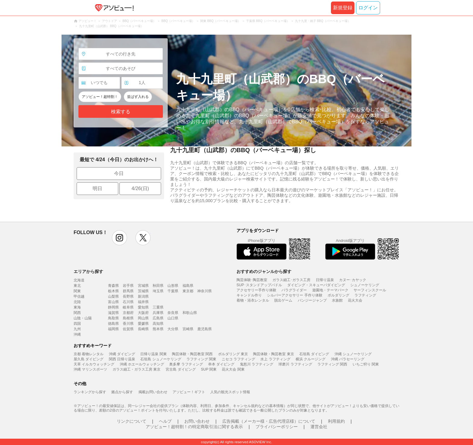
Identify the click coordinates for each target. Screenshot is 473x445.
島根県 (128, 318)
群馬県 (128, 291)
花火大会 (355, 300)
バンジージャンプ (312, 300)
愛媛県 (143, 323)
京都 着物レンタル (88, 354)
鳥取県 (113, 318)
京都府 (128, 313)
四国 (77, 323)
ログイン (368, 7)
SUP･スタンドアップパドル (259, 285)
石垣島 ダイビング (314, 354)
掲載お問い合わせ (152, 392)
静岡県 (113, 307)
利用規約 (336, 421)
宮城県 (143, 286)
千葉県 (172, 291)
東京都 (188, 291)
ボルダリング (338, 295)
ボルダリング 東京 (233, 354)
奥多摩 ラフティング (186, 364)
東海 (77, 307)
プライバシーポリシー (277, 426)
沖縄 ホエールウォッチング (142, 364)
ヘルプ (165, 421)
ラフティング (365, 295)
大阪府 (143, 313)
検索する (120, 111)
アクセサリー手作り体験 (256, 290)
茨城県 (143, 291)
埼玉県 (158, 291)
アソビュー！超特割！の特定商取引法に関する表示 (194, 426)
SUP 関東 (209, 369)
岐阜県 (128, 307)
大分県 (172, 329)
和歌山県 (190, 313)
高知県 (158, 323)
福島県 (188, 286)
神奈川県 (204, 291)
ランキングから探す (90, 392)
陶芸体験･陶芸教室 (252, 280)
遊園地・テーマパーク (330, 290)
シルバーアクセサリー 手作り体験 (294, 295)
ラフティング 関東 (201, 359)
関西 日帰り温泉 (122, 359)
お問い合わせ (197, 421)
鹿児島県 (204, 329)
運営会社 (318, 426)
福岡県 (113, 329)
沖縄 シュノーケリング (353, 354)
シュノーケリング (364, 285)
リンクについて (131, 421)
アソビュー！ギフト (189, 392)
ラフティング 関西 (332, 364)
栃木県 (113, 291)
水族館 (337, 300)
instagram (119, 237)
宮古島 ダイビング (180, 369)
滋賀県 (113, 313)
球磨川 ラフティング (295, 364)
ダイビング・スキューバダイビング (316, 285)
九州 (77, 329)
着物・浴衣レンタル (253, 300)
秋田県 (158, 286)
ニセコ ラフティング (238, 359)
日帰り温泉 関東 (153, 354)
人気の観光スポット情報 (230, 392)
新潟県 (143, 296)
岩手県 (128, 286)
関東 (77, 291)
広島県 (158, 318)
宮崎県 (188, 329)
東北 (77, 286)
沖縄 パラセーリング (347, 359)
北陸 (77, 302)
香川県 (128, 323)
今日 (119, 173)
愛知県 (143, 307)
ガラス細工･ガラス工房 (291, 280)
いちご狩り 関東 (366, 364)
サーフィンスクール (370, 290)
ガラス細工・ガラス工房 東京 (136, 369)
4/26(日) (140, 188)
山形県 (172, 286)
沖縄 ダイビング (122, 354)
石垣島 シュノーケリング (160, 359)
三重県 (158, 307)
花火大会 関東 (233, 369)
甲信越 (79, 296)
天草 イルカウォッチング (94, 364)
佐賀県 (128, 329)
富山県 (113, 302)
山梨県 (113, 296)
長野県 (128, 296)
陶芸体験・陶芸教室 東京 (273, 354)
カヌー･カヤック (352, 280)
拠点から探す (122, 392)
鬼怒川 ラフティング (256, 364)
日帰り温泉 (325, 280)
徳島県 (113, 323)
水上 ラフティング (275, 359)
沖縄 (77, 334)
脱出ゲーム (283, 300)
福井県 (143, 302)
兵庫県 (158, 313)
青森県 (113, 286)
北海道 (79, 280)
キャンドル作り (249, 295)
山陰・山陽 (83, 318)
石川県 (128, 302)
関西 (77, 313)
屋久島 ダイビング (88, 359)
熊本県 (158, 329)
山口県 (172, 318)
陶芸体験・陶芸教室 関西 (192, 354)
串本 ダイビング (221, 364)
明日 (97, 188)
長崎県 (143, 329)
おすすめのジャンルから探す (264, 271)
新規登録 (342, 7)
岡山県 (143, 318)
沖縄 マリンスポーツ (90, 369)
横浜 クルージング (310, 359)
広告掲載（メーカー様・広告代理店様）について (268, 421)
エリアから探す (88, 271)
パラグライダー (294, 290)
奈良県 (172, 313)
